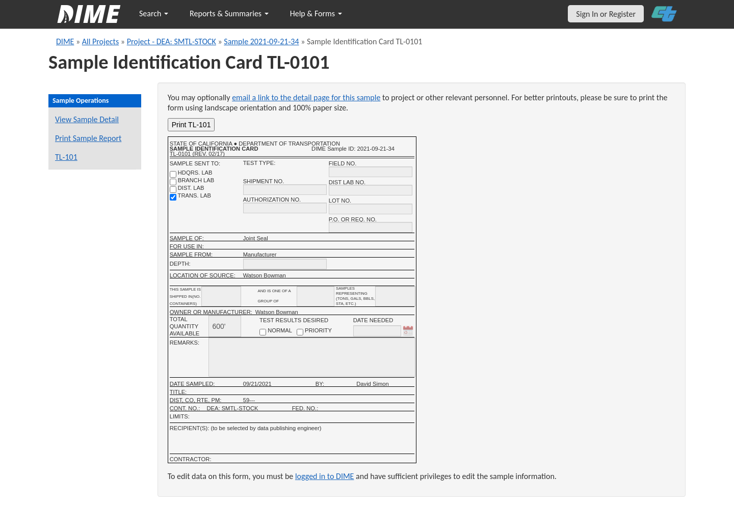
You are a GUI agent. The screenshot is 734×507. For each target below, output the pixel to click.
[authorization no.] (285, 208)
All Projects (100, 41)
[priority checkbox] (300, 332)
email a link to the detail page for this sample (306, 97)
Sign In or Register (606, 14)
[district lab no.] (370, 190)
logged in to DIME (324, 476)
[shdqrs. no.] (173, 174)
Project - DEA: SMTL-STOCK (171, 41)
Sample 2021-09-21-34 (261, 41)
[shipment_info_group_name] (315, 296)
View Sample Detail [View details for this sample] (87, 119)
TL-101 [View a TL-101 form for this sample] (66, 157)
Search (153, 13)
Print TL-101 (191, 125)
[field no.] (370, 171)
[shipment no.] (285, 189)
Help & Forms (316, 13)
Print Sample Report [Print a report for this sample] (88, 138)
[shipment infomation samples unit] (395, 296)
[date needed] (377, 330)
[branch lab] (173, 182)
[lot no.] (370, 209)
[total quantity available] (224, 326)
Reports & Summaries (229, 13)
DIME (65, 41)
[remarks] (311, 357)
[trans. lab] (173, 197)
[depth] (285, 264)
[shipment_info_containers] (221, 296)
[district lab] (173, 189)
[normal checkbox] (262, 332)
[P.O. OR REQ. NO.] (370, 227)
